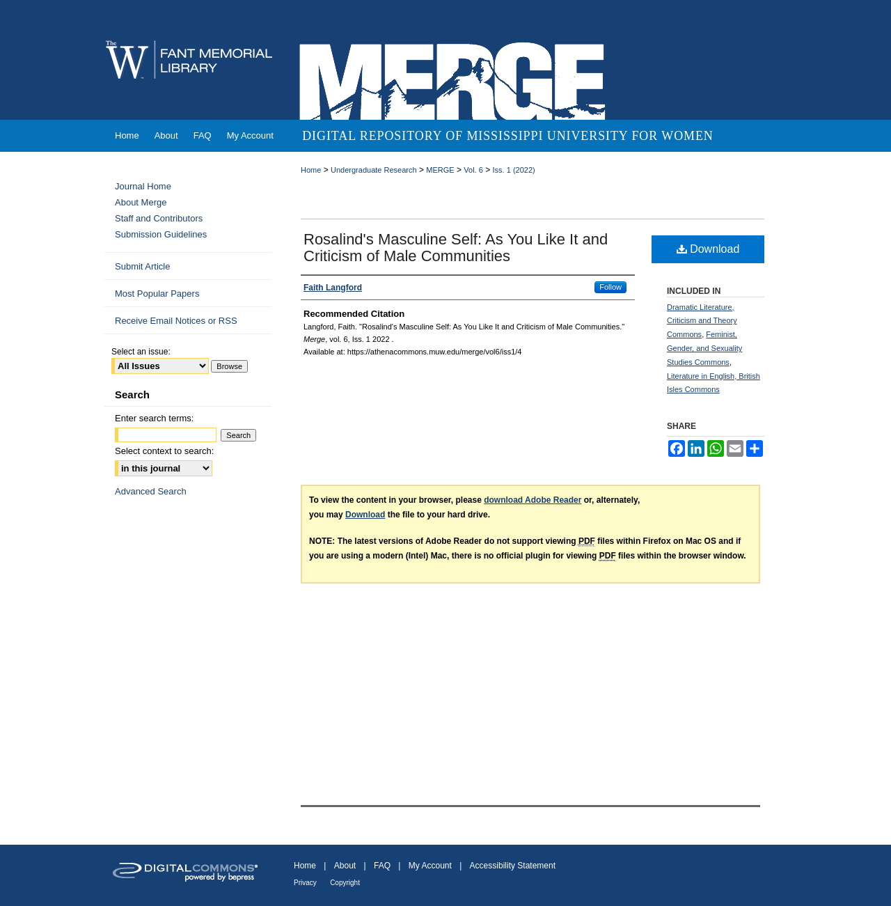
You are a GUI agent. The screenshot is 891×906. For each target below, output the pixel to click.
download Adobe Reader (532, 500)
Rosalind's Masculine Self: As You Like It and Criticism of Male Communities (455, 248)
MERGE (440, 170)
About (345, 865)
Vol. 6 (473, 170)
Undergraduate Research (374, 170)
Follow (610, 287)
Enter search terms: (154, 418)
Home (311, 170)
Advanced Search (151, 491)
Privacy (305, 883)
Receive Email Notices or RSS (176, 320)
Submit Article (142, 266)
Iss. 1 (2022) (514, 170)
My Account (430, 865)
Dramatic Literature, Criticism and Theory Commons (702, 321)
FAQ (382, 865)
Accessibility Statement (512, 865)
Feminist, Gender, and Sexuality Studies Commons (704, 348)
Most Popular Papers (157, 293)
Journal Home (143, 186)
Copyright (345, 883)
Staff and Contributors (159, 218)
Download (708, 249)
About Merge (140, 202)
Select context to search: (164, 451)
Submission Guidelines (161, 234)
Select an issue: (141, 352)
